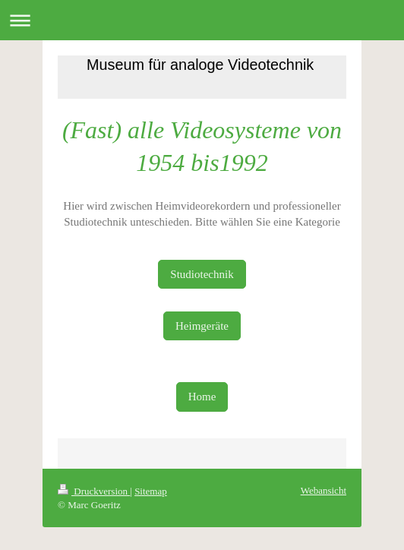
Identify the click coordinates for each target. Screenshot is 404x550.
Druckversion (94, 491)
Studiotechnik (201, 274)
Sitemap (150, 491)
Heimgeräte (202, 326)
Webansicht (323, 490)
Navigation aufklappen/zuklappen (202, 20)
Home (202, 396)
